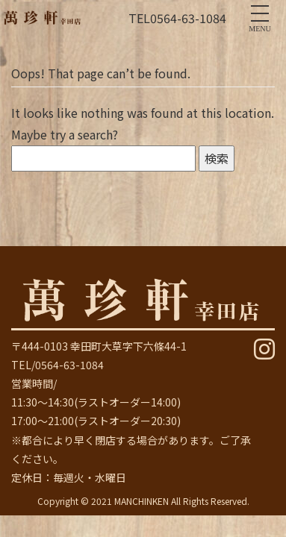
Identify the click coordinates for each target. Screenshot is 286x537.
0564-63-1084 (188, 18)
